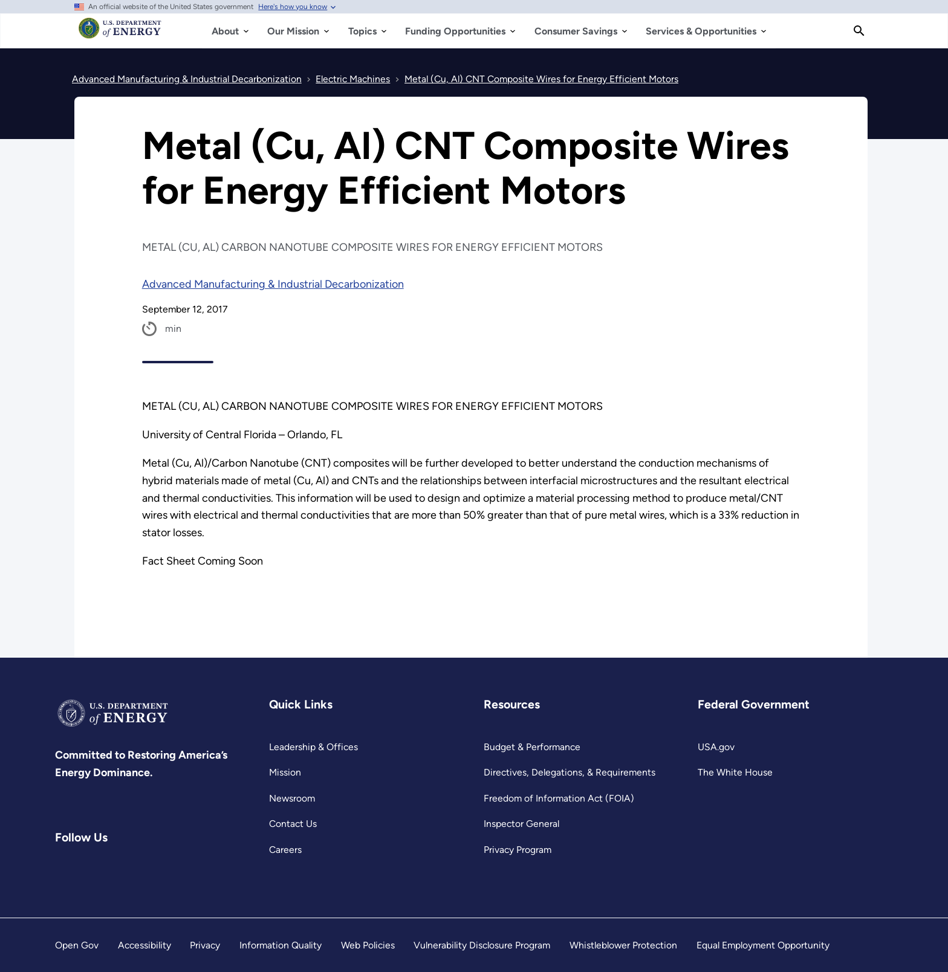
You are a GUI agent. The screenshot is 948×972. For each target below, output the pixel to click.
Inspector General (521, 823)
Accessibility (144, 945)
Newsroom (292, 798)
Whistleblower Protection (623, 945)
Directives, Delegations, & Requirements (569, 772)
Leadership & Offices (313, 747)
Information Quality (280, 945)
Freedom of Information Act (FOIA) (559, 798)
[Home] (120, 33)
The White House (735, 772)
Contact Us (293, 823)
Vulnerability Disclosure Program (482, 945)
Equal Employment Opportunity (763, 945)
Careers (285, 849)
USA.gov (716, 747)
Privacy (205, 945)
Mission (285, 772)
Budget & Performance (532, 747)
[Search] (859, 31)
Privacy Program (517, 849)
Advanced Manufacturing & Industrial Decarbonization (273, 284)
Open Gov (77, 945)
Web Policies (368, 945)
